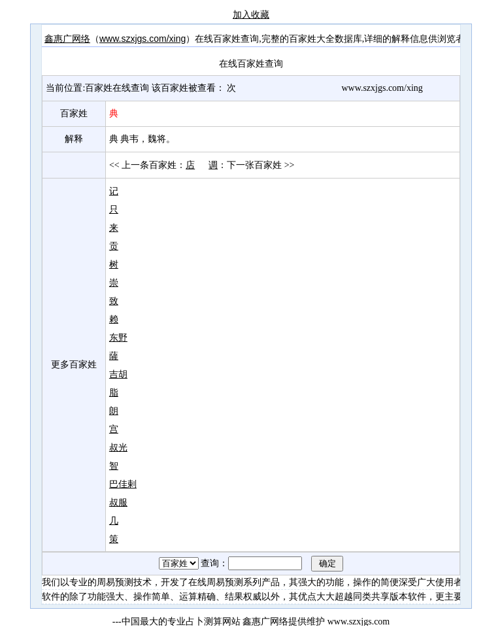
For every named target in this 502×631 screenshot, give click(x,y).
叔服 (118, 502)
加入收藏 (251, 14)
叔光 (118, 447)
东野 (118, 337)
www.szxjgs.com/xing (142, 38)
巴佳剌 (123, 484)
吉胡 (118, 374)
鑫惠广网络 (67, 38)
